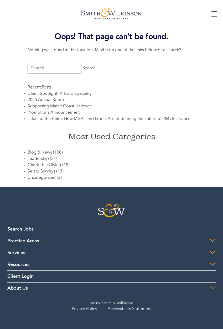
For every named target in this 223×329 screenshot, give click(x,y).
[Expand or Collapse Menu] (214, 14)
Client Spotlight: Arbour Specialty (60, 94)
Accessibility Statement (130, 309)
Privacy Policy (84, 309)
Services (16, 252)
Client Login (20, 276)
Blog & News (40, 152)
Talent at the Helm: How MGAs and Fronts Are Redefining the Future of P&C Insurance (109, 119)
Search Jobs (20, 229)
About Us (17, 288)
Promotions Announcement (54, 113)
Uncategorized (42, 178)
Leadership (38, 159)
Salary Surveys (41, 171)
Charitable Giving (44, 165)
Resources (18, 264)
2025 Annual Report (47, 100)
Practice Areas (23, 241)
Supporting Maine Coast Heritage (60, 106)
